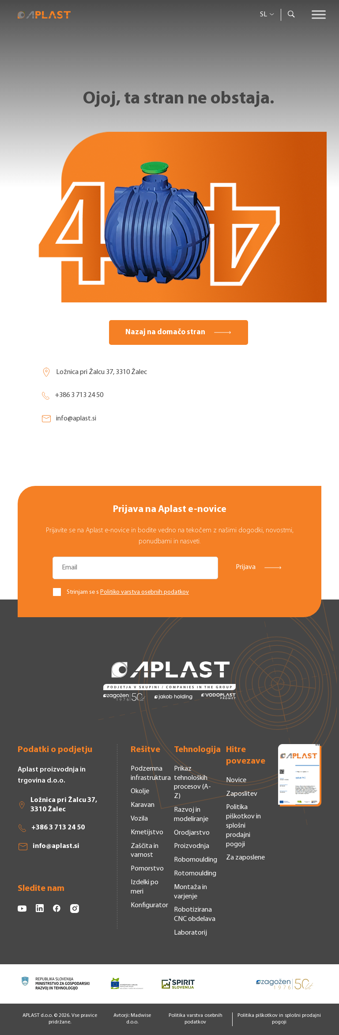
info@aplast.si (68, 418)
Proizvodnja (191, 846)
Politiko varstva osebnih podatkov (144, 592)
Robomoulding (195, 859)
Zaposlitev (241, 794)
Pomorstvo (147, 868)
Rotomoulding (195, 873)
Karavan (142, 805)
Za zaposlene (245, 857)
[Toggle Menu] (319, 14)
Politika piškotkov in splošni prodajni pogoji (243, 826)
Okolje (140, 791)
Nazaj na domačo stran (165, 332)
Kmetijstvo (147, 832)
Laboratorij (190, 932)
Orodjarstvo (192, 832)
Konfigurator (149, 905)
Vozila (139, 818)
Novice (236, 780)
